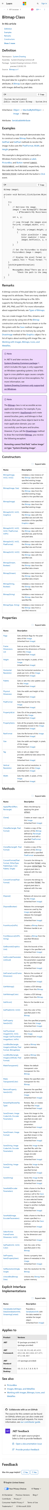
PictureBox (7, 162)
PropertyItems (9, 723)
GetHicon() (7, 1002)
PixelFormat (27, 145)
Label (33, 158)
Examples (7, 32)
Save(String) (8, 1177)
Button (20, 162)
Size (4, 741)
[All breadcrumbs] (4, 9)
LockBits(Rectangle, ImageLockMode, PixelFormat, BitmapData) (12, 1047)
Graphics (30, 334)
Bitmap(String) (9, 594)
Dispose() (7, 896)
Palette (6, 680)
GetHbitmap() (8, 986)
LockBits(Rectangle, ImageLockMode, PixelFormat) (12, 1058)
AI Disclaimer (7, 1495)
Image (16, 113)
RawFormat (7, 733)
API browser (14, 9)
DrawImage (7, 334)
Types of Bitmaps (36, 310)
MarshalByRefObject (32, 109)
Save (22, 327)
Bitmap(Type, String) (11, 605)
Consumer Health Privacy (12, 1502)
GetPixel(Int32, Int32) (11, 1010)
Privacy (17, 1498)
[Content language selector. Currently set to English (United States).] (14, 1482)
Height (5, 149)
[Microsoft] (24, 3)
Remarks (7, 35)
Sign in (44, 3)
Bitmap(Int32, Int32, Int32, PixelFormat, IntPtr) (11, 531)
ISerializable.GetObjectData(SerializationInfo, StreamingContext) (12, 1312)
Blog (34, 1495)
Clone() (6, 817)
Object (16, 109)
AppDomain (26, 412)
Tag (4, 752)
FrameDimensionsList (8, 649)
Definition (8, 28)
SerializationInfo (32, 1311)
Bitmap (16, 83)
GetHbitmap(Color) (10, 994)
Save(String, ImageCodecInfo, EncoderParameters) (11, 1148)
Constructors (9, 39)
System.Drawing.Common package (20, 363)
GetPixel (5, 142)
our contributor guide (30, 1421)
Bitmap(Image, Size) (11, 488)
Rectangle (37, 833)
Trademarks (6, 1506)
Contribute (6, 1498)
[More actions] (44, 9)
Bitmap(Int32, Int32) (11, 552)
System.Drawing (19, 56)
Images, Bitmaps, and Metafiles (21, 1388)
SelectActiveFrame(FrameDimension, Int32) (10, 1234)
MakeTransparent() (10, 1065)
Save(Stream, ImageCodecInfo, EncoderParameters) (11, 1116)
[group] (24, 101)
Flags (5, 635)
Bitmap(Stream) (9, 573)
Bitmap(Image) (9, 501)
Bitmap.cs (13, 69)
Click (43, 173)
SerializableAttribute (21, 120)
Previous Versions (23, 1495)
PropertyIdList (9, 712)
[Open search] (37, 3)
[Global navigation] (2, 3)
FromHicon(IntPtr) (10, 925)
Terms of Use (32, 1502)
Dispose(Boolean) (10, 906)
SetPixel (17, 142)
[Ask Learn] (32, 9)
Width (37, 145)
